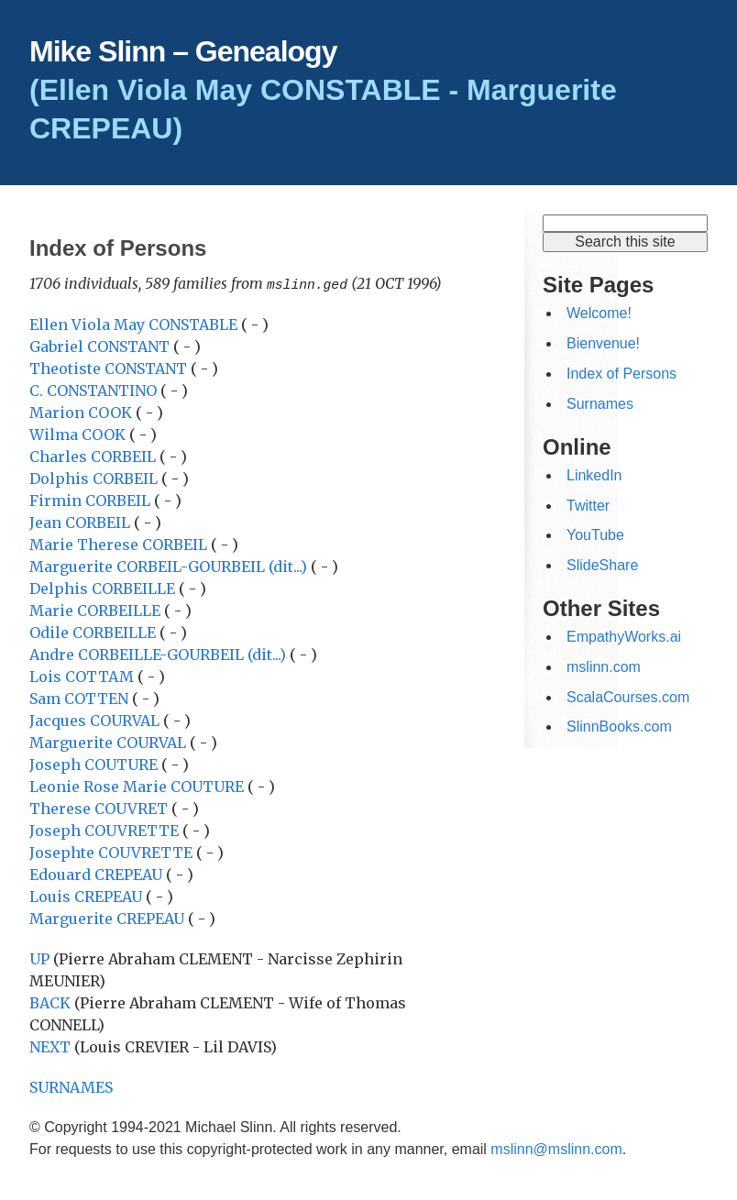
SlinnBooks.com (619, 726)
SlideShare (602, 565)
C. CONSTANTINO (94, 389)
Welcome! (599, 313)
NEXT (50, 1046)
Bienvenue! (603, 343)
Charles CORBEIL (94, 455)
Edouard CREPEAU (97, 873)
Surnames (599, 404)
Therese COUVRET (100, 807)
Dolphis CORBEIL (95, 477)
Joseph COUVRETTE (105, 829)
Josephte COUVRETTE (112, 851)
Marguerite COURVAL (109, 741)
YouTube (595, 535)
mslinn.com (603, 667)
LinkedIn (594, 475)
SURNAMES (71, 1086)
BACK (50, 1002)
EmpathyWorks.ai (623, 636)
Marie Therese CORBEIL (120, 543)
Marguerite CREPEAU (108, 917)
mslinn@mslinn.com (556, 1148)
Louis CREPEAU (87, 895)
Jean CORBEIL (81, 521)
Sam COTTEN (80, 697)
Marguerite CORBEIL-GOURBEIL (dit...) (168, 565)
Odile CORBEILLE (94, 631)
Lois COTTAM (83, 675)
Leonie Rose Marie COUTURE (138, 785)
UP (39, 958)
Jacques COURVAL (96, 719)
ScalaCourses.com (627, 697)
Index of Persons (621, 373)
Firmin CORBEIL (91, 499)
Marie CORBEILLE (96, 609)
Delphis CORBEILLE (104, 587)
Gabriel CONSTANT (101, 345)
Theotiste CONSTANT (110, 367)
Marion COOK (82, 411)
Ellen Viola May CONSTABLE (135, 323)
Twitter (588, 505)
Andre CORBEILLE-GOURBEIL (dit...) (157, 653)
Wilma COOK (79, 433)
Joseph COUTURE (95, 763)
